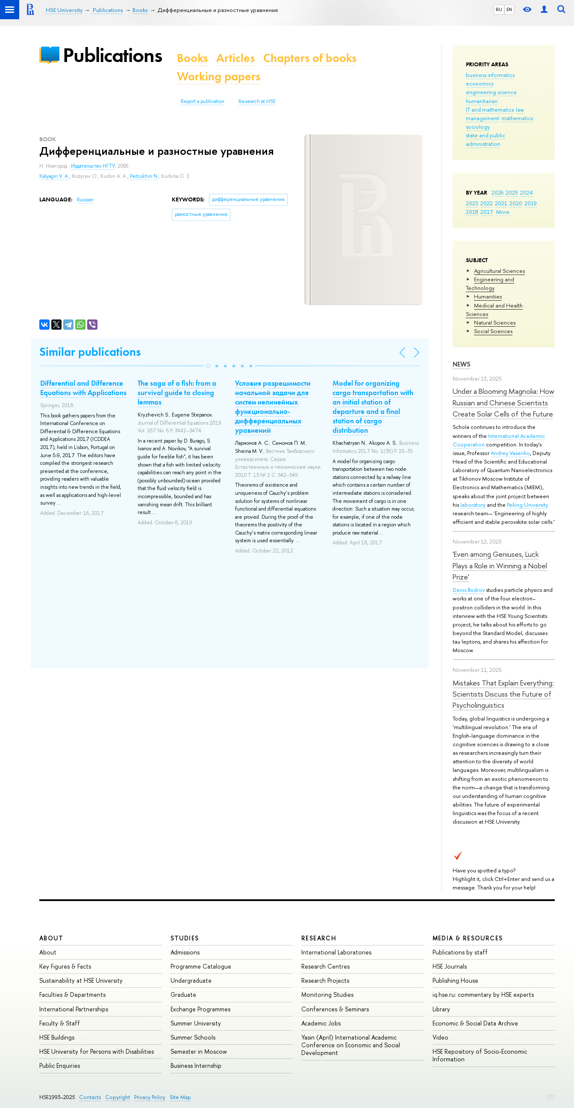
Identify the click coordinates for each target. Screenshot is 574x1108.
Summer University (196, 1023)
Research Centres (325, 966)
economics (479, 83)
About (51, 938)
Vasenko (519, 453)
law (520, 109)
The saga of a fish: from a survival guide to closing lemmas (177, 392)
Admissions (185, 952)
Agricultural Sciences (499, 271)
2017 (486, 212)
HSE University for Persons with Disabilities (96, 1051)
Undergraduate (191, 980)
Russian (85, 199)
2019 (530, 203)
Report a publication (202, 101)
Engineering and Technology (490, 283)
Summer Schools (193, 1037)
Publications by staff (460, 952)
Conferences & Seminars (335, 1009)
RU (499, 9)
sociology (478, 126)
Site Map (180, 1097)
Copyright (117, 1097)
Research (318, 938)
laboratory (473, 504)
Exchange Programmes (200, 1009)
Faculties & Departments (72, 994)
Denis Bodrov (469, 590)
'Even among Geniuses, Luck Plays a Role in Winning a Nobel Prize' (500, 565)
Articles (235, 57)
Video (440, 1037)
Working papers (218, 76)
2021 (501, 203)
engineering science (491, 92)
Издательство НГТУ (93, 166)
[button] (208, 366)
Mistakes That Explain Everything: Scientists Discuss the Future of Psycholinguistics (503, 694)
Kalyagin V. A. (54, 176)
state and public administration (485, 139)
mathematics (517, 118)
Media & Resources (468, 938)
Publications (112, 55)
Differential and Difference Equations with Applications (83, 387)
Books (192, 57)
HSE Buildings (56, 1037)
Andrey (500, 453)
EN (509, 9)
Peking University (527, 504)
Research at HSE (257, 101)
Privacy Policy (149, 1097)
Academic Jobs (321, 1023)
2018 (472, 212)
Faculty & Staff (59, 1023)
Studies (185, 938)
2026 (497, 192)
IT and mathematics (490, 109)
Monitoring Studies (327, 994)
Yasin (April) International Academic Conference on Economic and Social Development (350, 1045)
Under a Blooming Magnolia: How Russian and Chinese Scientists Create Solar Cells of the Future (503, 402)
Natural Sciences (494, 322)
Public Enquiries (59, 1065)
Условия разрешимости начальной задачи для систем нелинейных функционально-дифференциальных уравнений (273, 406)
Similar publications (90, 351)
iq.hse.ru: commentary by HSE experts (483, 994)
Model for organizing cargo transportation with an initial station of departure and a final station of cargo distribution (373, 406)
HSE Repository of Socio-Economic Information (480, 1055)
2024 (526, 192)
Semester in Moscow (199, 1051)
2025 (512, 192)
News (462, 364)
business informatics (490, 75)
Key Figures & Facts (65, 966)
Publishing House (455, 980)
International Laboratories (336, 952)
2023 (472, 203)
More (502, 212)
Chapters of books (309, 57)
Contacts (90, 1097)
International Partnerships (73, 1009)
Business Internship (196, 1065)
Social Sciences (493, 331)
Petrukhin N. (144, 176)
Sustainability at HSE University (81, 980)
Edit (551, 1096)
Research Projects (325, 980)
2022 (486, 203)
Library (441, 1009)
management (482, 118)
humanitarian (481, 101)
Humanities (488, 296)
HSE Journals (450, 966)
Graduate (183, 994)
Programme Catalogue (201, 966)
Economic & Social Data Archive (475, 1023)
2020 (515, 203)
